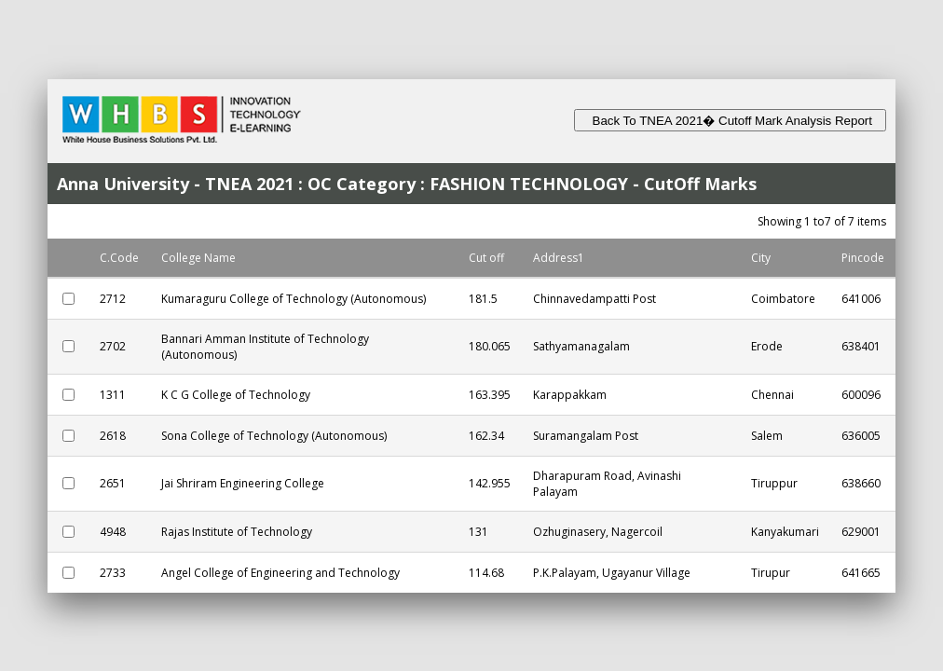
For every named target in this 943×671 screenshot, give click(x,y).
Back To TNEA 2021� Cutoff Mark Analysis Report (730, 121)
